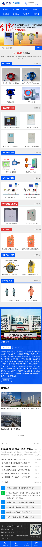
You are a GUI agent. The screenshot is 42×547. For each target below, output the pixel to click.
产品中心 (26, 9)
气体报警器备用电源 (10, 223)
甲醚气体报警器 (11, 172)
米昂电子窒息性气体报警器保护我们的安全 (15, 459)
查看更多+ (6, 380)
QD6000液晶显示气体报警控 (11, 127)
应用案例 (6, 14)
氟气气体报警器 (31, 198)
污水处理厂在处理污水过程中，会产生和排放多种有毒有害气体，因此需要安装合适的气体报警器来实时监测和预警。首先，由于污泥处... (23, 495)
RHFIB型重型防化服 (31, 300)
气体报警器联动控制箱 (31, 223)
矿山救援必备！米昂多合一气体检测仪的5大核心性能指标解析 (17, 466)
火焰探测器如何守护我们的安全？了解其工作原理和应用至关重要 (17, 477)
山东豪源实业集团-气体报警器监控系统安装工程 (11, 429)
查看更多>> (37, 443)
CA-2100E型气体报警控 (10, 146)
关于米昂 (16, 9)
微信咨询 (26, 543)
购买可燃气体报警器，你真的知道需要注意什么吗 (17, 473)
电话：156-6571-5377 (7, 532)
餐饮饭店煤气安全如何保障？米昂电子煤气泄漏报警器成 (17, 449)
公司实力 (16, 14)
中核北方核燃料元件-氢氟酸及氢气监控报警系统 (11, 408)
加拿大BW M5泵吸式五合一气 (31, 274)
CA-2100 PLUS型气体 (31, 127)
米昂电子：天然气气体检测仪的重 (31, 83)
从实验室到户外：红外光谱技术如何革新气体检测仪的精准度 (17, 463)
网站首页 (6, 9)
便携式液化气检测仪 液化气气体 (11, 249)
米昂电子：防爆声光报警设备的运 (11, 83)
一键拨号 (16, 543)
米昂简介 (6, 347)
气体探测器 (10, 102)
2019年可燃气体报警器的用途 (11, 274)
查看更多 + (37, 63)
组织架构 (17, 347)
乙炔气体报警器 (31, 172)
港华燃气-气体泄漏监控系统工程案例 (31, 408)
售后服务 (36, 14)
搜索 (38, 48)
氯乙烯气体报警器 (10, 198)
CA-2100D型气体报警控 (31, 146)
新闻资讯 (36, 9)
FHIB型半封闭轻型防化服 (11, 300)
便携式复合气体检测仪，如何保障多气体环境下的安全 (17, 470)
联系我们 (26, 14)
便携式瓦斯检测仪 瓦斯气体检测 (31, 249)
